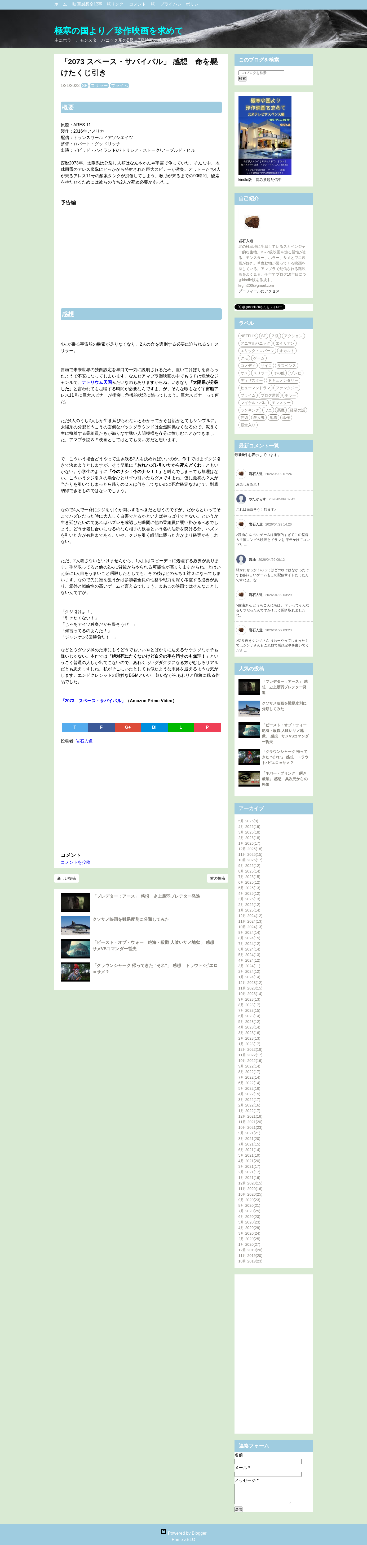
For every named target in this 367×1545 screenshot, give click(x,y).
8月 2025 (249, 871)
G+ (128, 727)
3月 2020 (249, 1233)
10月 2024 (250, 927)
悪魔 (281, 410)
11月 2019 (250, 1255)
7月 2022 (249, 1077)
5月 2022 (249, 1088)
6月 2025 (249, 882)
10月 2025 (250, 860)
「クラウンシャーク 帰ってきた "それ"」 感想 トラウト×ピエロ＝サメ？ (285, 757)
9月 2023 (249, 999)
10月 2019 (250, 1261)
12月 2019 (250, 1250)
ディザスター (252, 380)
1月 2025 (249, 910)
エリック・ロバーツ (257, 351)
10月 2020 (250, 1194)
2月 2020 (249, 1239)
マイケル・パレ (254, 403)
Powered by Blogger (183, 1533)
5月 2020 (249, 1222)
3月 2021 (249, 1166)
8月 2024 (249, 938)
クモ (244, 358)
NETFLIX (248, 336)
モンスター (281, 403)
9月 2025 (249, 865)
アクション (293, 336)
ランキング (250, 410)
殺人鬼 (258, 417)
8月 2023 (249, 1005)
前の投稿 (217, 878)
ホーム (61, 4)
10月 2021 (250, 1127)
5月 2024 (249, 955)
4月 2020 (249, 1228)
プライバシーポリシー (181, 4)
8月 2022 (249, 1072)
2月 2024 (249, 971)
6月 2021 (249, 1150)
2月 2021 (249, 1172)
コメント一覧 (142, 4)
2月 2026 (249, 838)
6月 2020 (249, 1216)
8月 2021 (249, 1138)
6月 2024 (249, 949)
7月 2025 (249, 877)
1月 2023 (249, 1044)
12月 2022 (250, 1049)
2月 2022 (249, 1105)
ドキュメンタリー (283, 380)
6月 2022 (249, 1083)
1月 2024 (249, 977)
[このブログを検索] (261, 72)
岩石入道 (245, 241)
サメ (244, 373)
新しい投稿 (66, 878)
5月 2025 (249, 888)
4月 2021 (249, 1161)
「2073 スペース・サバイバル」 (93, 700)
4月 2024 (249, 960)
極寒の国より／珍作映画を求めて (119, 31)
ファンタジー (287, 388)
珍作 (286, 417)
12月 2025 (250, 849)
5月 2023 (249, 1021)
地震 (273, 417)
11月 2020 (250, 1189)
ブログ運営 (270, 395)
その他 (279, 373)
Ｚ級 (275, 336)
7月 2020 (249, 1211)
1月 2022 (249, 1111)
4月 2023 (249, 1027)
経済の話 (297, 410)
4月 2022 (249, 1094)
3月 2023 (249, 1033)
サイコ (266, 365)
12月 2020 (250, 1183)
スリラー (99, 85)
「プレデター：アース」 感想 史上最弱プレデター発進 (146, 896)
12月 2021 (250, 1116)
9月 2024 (249, 932)
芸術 (244, 417)
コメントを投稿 (76, 862)
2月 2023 (249, 1038)
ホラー (290, 395)
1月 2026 (249, 843)
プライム (119, 85)
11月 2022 (250, 1055)
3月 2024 (249, 966)
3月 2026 (249, 832)
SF (84, 85)
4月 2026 (249, 826)
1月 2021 (249, 1177)
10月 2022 (250, 1060)
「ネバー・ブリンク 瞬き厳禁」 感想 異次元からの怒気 (285, 779)
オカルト (286, 351)
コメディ (248, 365)
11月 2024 (250, 921)
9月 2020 (249, 1200)
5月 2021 (249, 1155)
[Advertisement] (141, 797)
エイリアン (285, 343)
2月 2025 (249, 904)
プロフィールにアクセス (259, 291)
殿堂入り (248, 425)
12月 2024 (250, 916)
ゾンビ (295, 373)
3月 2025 (249, 899)
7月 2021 (249, 1144)
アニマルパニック (256, 343)
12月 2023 (250, 982)
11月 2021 (250, 1122)
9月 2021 (249, 1133)
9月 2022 (249, 1066)
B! (154, 727)
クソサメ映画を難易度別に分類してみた (130, 919)
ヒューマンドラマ (256, 388)
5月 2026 (248, 821)
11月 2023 (250, 988)
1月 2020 (249, 1244)
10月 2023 (250, 994)
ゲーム (258, 358)
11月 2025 (250, 854)
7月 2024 (249, 943)
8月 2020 (249, 1205)
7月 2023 (249, 1010)
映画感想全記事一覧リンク (98, 4)
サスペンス (286, 365)
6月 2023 (249, 1016)
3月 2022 (249, 1099)
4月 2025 (249, 893)
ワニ (268, 410)
